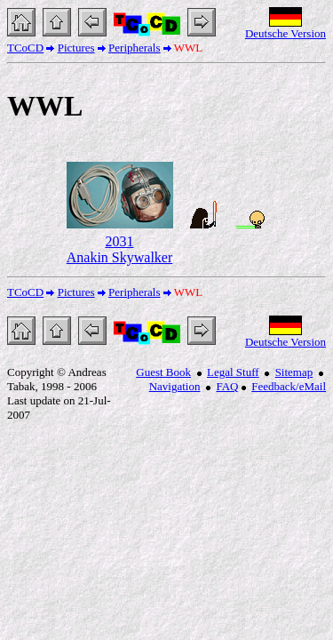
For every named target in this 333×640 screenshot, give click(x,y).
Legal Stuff (233, 372)
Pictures (76, 47)
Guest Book (163, 372)
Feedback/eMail (288, 386)
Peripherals (134, 47)
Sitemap (294, 372)
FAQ (227, 386)
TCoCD (25, 47)
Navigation (175, 386)
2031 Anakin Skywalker (120, 249)
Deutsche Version (285, 33)
